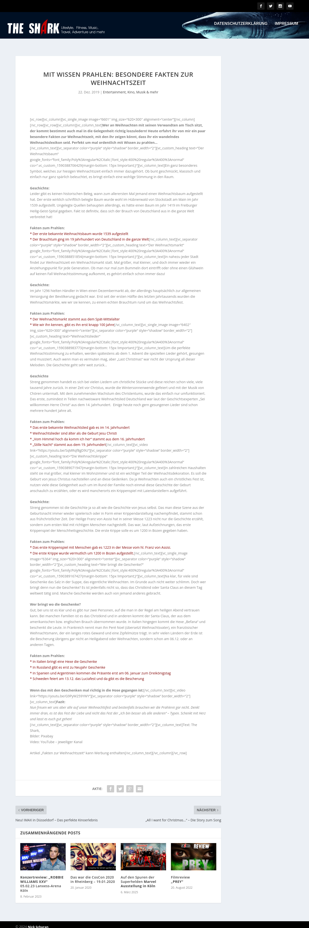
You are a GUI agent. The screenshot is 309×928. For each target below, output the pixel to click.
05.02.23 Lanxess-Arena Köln (41, 879)
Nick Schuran (38, 922)
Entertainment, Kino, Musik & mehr (130, 87)
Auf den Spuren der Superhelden (138, 877)
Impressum (286, 27)
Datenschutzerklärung (240, 27)
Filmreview (180, 875)
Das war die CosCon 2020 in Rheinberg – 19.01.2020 (92, 875)
